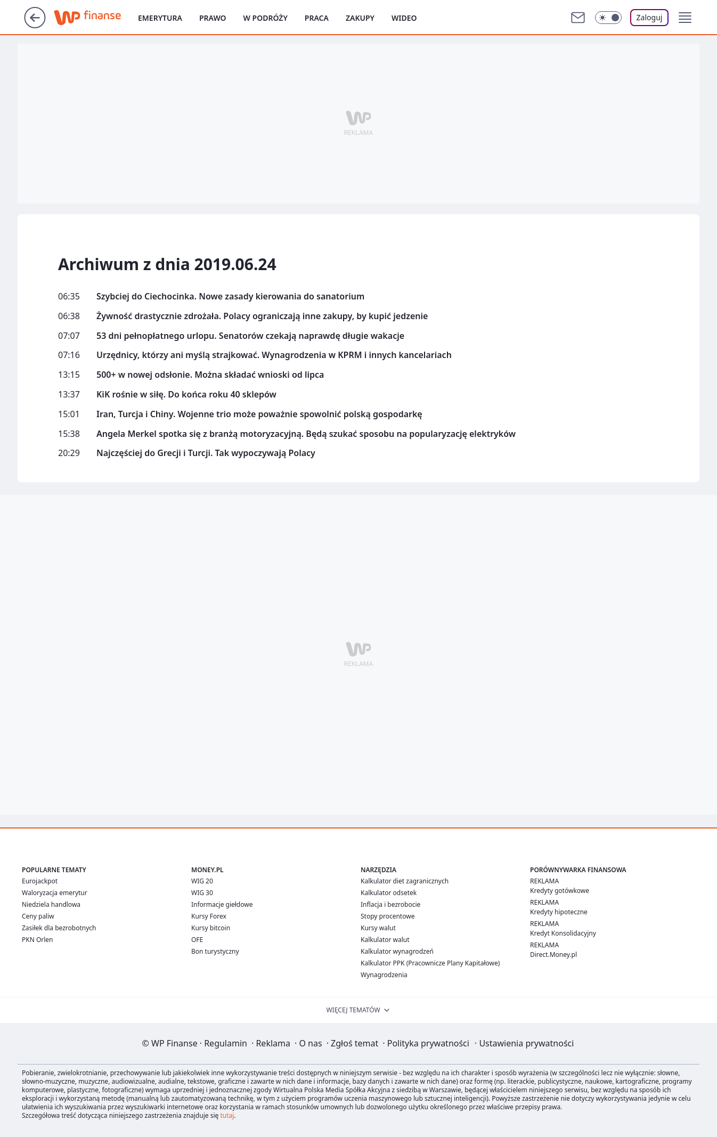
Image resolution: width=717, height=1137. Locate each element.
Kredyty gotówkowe (559, 890)
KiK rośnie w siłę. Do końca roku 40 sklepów (186, 394)
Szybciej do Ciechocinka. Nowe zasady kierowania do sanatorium (230, 296)
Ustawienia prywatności (524, 1043)
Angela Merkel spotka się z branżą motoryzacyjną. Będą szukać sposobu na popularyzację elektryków (306, 434)
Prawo (212, 18)
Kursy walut (378, 927)
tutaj (227, 1115)
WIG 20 (202, 881)
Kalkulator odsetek (389, 892)
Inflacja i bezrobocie (390, 904)
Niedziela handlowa (51, 904)
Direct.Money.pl (553, 954)
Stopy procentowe (387, 916)
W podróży (265, 18)
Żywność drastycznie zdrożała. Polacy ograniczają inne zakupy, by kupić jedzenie (262, 316)
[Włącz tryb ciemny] (608, 17)
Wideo (404, 18)
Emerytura (160, 18)
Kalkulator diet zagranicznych (405, 881)
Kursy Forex (208, 916)
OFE (197, 939)
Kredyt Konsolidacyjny (563, 933)
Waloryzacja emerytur (54, 892)
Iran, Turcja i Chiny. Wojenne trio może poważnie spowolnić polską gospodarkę (259, 414)
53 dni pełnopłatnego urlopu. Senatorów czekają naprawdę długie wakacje (250, 336)
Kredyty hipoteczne (559, 911)
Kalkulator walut (385, 939)
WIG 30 (202, 892)
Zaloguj (650, 17)
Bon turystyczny (215, 951)
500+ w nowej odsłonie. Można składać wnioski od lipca (210, 374)
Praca (317, 18)
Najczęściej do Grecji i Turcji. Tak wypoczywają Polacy (205, 453)
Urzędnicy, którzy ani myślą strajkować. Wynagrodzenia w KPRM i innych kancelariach (274, 355)
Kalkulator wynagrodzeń (397, 951)
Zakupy (360, 18)
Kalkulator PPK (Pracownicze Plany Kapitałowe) (430, 963)
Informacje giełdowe (221, 904)
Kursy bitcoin (210, 927)
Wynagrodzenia (384, 974)
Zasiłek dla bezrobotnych (59, 927)
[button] (685, 17)
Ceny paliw (38, 916)
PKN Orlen (37, 939)
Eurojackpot (40, 881)
